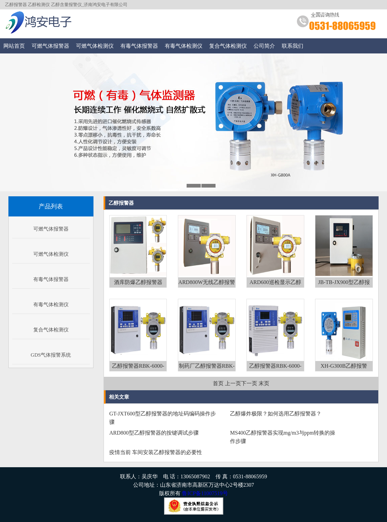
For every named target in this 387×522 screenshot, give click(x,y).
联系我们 (292, 46)
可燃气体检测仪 (95, 46)
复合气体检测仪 (228, 46)
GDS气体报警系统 (51, 355)
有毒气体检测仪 (183, 46)
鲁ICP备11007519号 (205, 493)
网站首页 (14, 46)
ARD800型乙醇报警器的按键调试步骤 (154, 433)
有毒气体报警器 (139, 46)
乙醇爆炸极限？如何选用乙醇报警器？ (275, 413)
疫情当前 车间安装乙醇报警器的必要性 (155, 452)
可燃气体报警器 (50, 46)
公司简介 (264, 46)
